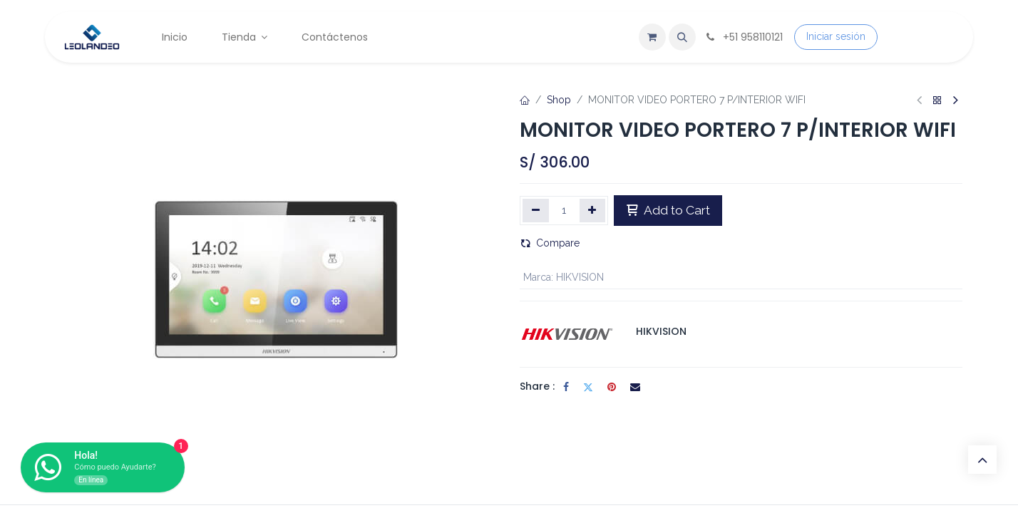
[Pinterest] (611, 387)
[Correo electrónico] (635, 387)
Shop (559, 99)
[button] (682, 37)
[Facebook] (566, 387)
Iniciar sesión (835, 36)
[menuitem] (175, 37)
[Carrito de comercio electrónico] (652, 37)
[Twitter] (588, 387)
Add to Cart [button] (668, 210)
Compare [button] (550, 243)
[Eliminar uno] (536, 210)
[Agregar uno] (593, 210)
